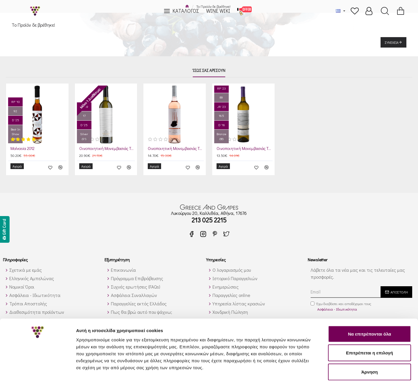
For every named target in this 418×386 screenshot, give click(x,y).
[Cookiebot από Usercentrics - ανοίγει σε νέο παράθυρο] (37, 374)
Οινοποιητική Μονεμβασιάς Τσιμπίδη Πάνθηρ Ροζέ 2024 (176, 148)
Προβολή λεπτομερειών (345, 374)
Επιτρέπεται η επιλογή (369, 329)
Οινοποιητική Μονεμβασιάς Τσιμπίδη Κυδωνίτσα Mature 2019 (107, 148)
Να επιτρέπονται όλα (369, 309)
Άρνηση (369, 347)
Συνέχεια (392, 42)
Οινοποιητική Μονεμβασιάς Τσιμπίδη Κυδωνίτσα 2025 (245, 148)
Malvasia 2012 (22, 148)
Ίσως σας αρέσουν (209, 70)
